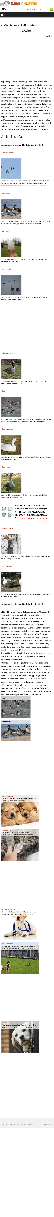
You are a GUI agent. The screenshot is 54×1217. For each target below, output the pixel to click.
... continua (43, 129)
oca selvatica (7, 269)
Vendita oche (7, 566)
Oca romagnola (7, 429)
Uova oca (5, 231)
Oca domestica (7, 528)
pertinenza (16, 145)
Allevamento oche (8, 353)
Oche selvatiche (8, 153)
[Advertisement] (21, 55)
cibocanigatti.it (16, 25)
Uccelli (27, 25)
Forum (5, 9)
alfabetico (29, 145)
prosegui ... (6, 612)
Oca (3, 391)
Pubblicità (47, 1124)
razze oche (6, 193)
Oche (34, 25)
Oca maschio (6, 467)
